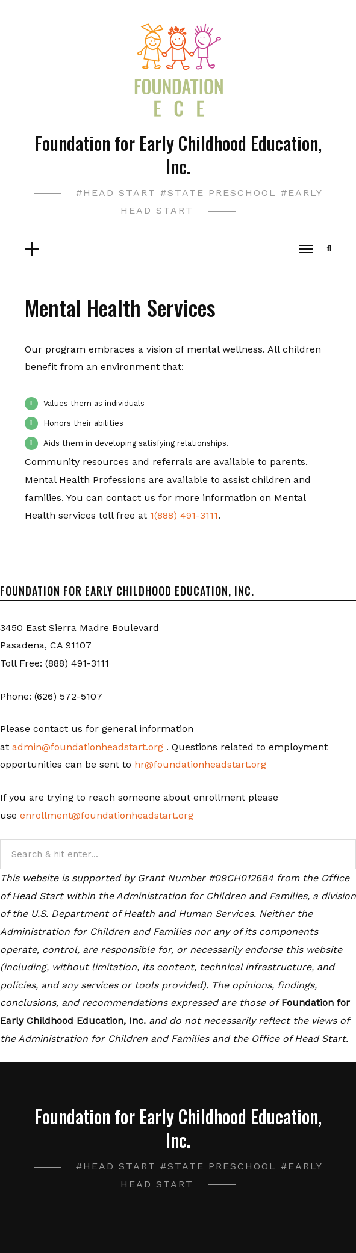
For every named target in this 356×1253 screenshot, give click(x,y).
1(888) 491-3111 (184, 515)
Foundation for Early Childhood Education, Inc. (178, 154)
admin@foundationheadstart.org (87, 747)
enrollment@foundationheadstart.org (106, 815)
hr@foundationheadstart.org (200, 764)
